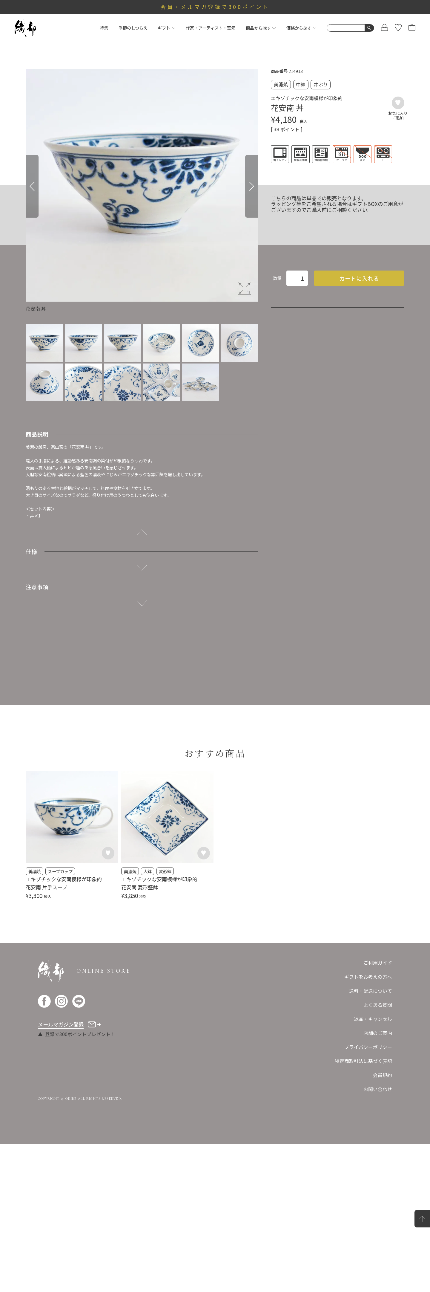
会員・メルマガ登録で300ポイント (215, 6)
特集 (104, 28)
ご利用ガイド (377, 962)
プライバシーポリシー (368, 1047)
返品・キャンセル (373, 1018)
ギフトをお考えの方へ (368, 976)
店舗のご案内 (377, 1033)
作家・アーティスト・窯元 (210, 28)
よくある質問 (377, 1004)
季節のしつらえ (133, 28)
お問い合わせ (377, 1089)
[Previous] (32, 186)
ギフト (166, 28)
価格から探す (301, 28)
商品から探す (261, 28)
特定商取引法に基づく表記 (363, 1061)
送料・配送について (370, 990)
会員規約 (382, 1075)
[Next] (251, 186)
